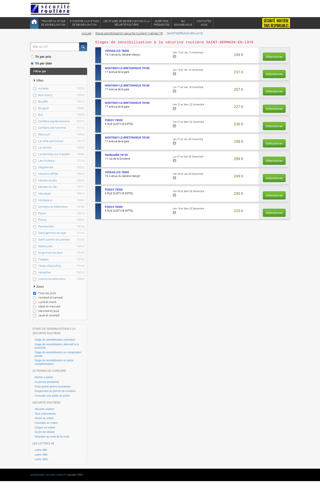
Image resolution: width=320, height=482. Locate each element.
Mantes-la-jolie (61, 180)
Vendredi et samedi (48, 297)
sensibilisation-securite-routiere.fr (48, 474)
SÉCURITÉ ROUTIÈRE (46, 402)
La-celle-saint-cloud (61, 141)
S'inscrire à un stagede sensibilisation (84, 22)
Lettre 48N (41, 450)
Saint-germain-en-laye (61, 233)
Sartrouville (61, 246)
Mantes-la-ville (61, 187)
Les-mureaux (61, 161)
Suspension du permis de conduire (55, 391)
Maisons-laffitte (61, 174)
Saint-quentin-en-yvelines (61, 239)
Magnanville (61, 167)
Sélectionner (274, 56)
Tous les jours (44, 293)
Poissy (61, 220)
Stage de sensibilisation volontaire (55, 339)
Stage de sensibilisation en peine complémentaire (54, 362)
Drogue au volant (45, 427)
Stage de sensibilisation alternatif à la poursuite (57, 346)
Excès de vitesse (45, 432)
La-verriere (61, 147)
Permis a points (44, 377)
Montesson (61, 200)
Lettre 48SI (41, 459)
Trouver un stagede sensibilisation (53, 22)
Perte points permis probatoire (52, 386)
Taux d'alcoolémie (45, 413)
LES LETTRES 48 (43, 443)
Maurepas (61, 193)
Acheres (61, 88)
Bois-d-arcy (61, 95)
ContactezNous (204, 22)
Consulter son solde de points (52, 395)
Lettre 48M (41, 454)
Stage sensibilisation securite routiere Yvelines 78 (129, 33)
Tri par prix (41, 56)
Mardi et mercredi (46, 306)
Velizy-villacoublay (61, 266)
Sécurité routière (44, 409)
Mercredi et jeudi (46, 311)
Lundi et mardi (44, 302)
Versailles (61, 272)
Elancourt (61, 134)
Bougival (61, 108)
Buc (61, 114)
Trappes (61, 259)
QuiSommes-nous (183, 22)
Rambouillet (61, 226)
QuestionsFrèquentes (162, 22)
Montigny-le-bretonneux (61, 207)
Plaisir (61, 213)
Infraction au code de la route (52, 436)
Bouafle (61, 101)
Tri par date (41, 63)
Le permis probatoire (47, 382)
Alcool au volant (44, 418)
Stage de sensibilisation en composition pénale (58, 354)
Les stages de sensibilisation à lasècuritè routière (126, 22)
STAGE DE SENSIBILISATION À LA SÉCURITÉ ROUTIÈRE (53, 331)
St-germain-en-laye (61, 253)
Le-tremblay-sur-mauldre (61, 154)
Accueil (86, 33)
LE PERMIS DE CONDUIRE (49, 370)
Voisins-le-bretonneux (61, 279)
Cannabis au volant (46, 422)
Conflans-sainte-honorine (61, 121)
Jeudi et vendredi (46, 315)
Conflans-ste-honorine (61, 128)
